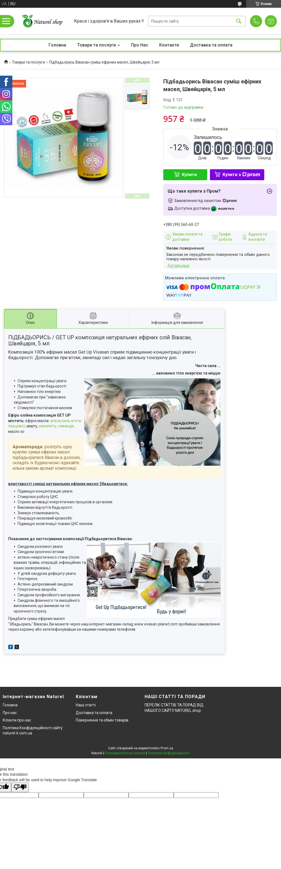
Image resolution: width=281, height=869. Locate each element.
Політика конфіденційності (169, 753)
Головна (57, 45)
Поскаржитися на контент (125, 753)
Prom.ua (167, 748)
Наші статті (86, 705)
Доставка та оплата (211, 45)
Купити (189, 174)
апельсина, (60, 421)
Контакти (169, 45)
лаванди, (66, 426)
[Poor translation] (20, 787)
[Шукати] (238, 21)
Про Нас (139, 45)
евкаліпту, (48, 426)
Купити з (241, 174)
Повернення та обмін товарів (102, 720)
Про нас (10, 712)
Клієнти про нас (17, 720)
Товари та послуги (96, 45)
